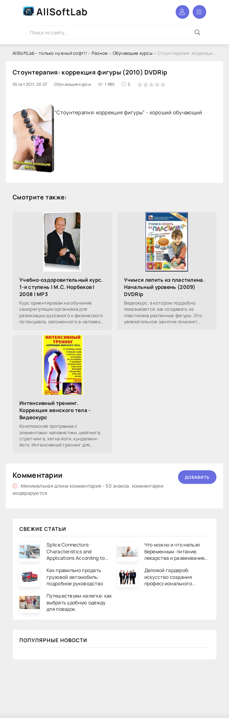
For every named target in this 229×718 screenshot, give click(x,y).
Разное (100, 53)
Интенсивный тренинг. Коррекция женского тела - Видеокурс (55, 410)
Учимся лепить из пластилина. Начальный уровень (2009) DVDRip (164, 287)
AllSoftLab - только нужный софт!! (50, 53)
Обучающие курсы (133, 53)
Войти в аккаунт (182, 12)
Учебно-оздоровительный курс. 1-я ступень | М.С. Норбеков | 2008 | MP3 (61, 287)
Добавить (197, 477)
